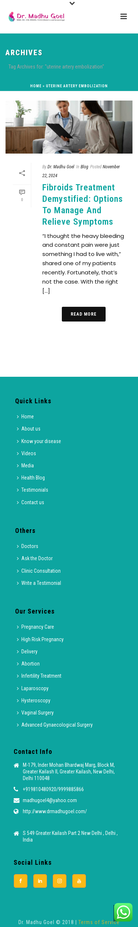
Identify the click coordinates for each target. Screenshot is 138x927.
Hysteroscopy (33, 700)
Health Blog (31, 478)
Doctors (27, 546)
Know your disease (39, 441)
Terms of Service (99, 922)
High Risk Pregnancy (40, 639)
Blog (84, 166)
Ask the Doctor (35, 558)
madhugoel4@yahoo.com (50, 800)
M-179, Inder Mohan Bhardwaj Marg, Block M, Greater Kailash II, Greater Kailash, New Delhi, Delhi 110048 (69, 771)
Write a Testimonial (39, 583)
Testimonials (32, 490)
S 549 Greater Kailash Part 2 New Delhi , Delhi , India (70, 836)
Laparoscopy (33, 688)
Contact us (30, 502)
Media (25, 465)
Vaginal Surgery (35, 713)
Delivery (27, 651)
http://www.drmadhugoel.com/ (55, 811)
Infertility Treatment (39, 676)
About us (28, 429)
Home (36, 86)
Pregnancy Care (35, 627)
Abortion (28, 664)
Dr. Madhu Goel (60, 166)
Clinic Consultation (39, 571)
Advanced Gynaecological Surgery (55, 725)
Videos (26, 453)
